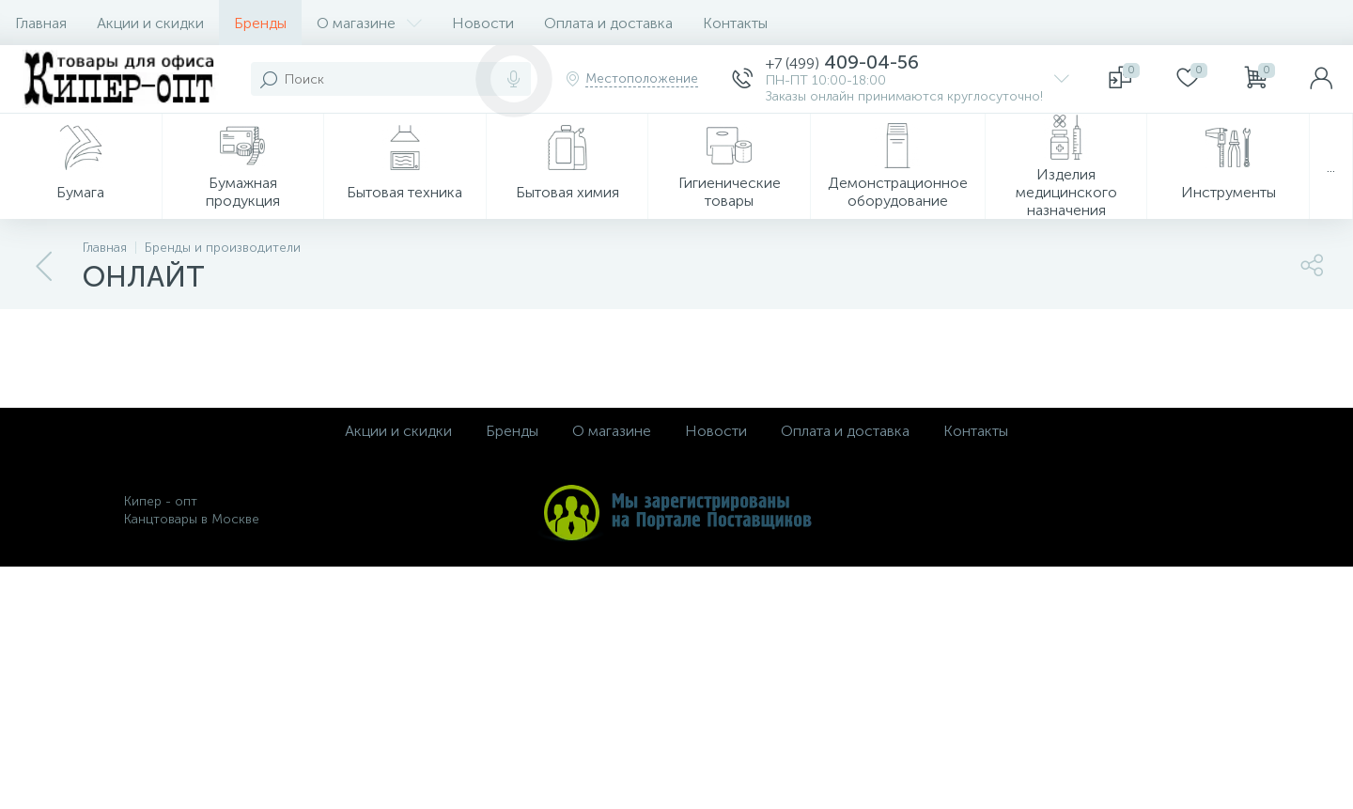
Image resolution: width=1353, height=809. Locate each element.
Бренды (260, 23)
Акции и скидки (150, 23)
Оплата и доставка (608, 23)
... (1331, 167)
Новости (483, 23)
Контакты (735, 23)
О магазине (369, 23)
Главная (41, 23)
